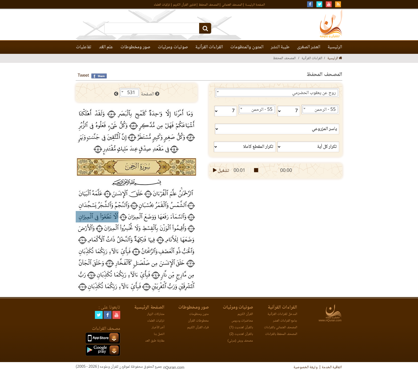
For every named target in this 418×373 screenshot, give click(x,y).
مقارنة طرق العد (154, 341)
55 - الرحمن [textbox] (325, 109)
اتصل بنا (159, 334)
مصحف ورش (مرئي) (240, 341)
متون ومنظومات (199, 314)
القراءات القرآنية (209, 47)
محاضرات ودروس (242, 321)
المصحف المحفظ (209, 5)
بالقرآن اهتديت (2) (241, 334)
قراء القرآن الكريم (198, 327)
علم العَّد (106, 47)
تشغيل (220, 171)
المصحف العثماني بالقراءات (280, 327)
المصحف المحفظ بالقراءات (281, 334)
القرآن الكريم (245, 314)
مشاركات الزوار (155, 314)
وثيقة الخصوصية (305, 367)
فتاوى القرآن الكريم (184, 5)
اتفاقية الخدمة (332, 367)
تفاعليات (83, 47)
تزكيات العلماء (162, 5)
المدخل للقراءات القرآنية (282, 314)
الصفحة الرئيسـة (255, 5)
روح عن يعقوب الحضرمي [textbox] (314, 93)
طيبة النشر (280, 47)
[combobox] (277, 92)
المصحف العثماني (232, 5)
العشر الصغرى (308, 47)
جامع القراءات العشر (285, 321)
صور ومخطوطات (135, 47)
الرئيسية (335, 47)
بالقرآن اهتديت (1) (241, 327)
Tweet (83, 75)
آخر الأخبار (158, 327)
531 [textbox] (131, 93)
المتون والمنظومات (246, 47)
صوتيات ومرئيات (173, 47)
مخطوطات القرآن (198, 321)
